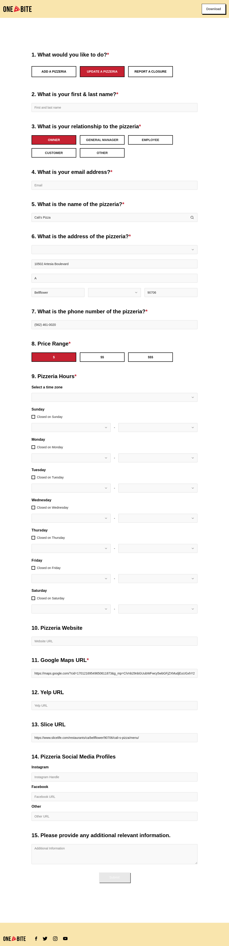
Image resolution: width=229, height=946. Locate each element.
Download (213, 9)
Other (36, 806)
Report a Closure (150, 71)
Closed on (49, 416)
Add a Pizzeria (54, 71)
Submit (114, 877)
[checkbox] (33, 417)
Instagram (40, 767)
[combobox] (114, 249)
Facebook (40, 787)
